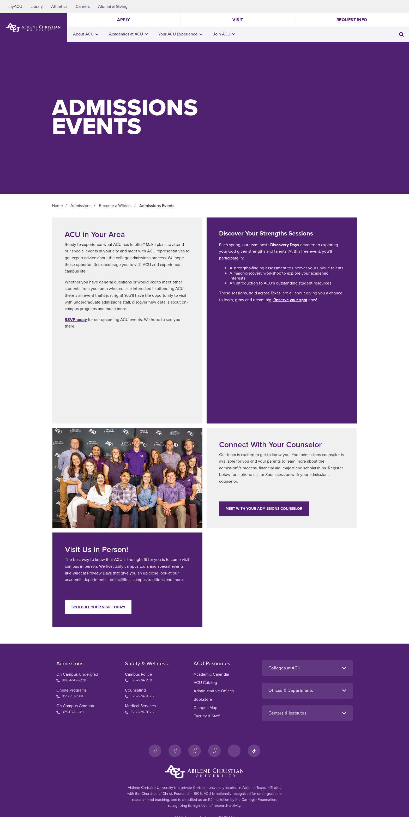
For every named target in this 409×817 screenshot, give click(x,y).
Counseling (135, 690)
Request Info (351, 19)
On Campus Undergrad (77, 674)
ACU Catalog (205, 682)
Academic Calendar (211, 674)
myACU (15, 6)
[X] (194, 751)
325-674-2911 (138, 680)
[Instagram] (175, 751)
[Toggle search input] (401, 34)
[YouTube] (214, 751)
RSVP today (76, 319)
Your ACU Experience (180, 34)
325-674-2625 (139, 712)
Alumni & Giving (113, 6)
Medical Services (140, 706)
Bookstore (203, 699)
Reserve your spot (290, 299)
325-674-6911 (70, 712)
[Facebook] (155, 751)
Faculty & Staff (207, 716)
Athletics (59, 6)
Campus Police (138, 674)
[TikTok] (254, 751)
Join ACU (224, 34)
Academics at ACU (128, 34)
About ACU (86, 34)
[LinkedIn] (234, 751)
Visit (237, 19)
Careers (83, 6)
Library (37, 6)
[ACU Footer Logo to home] (204, 771)
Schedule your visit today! (98, 607)
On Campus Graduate (75, 706)
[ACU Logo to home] (33, 27)
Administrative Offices (214, 691)
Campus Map (205, 707)
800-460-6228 (71, 680)
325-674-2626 (139, 696)
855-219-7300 (70, 696)
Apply (123, 19)
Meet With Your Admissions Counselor (264, 508)
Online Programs (71, 690)
